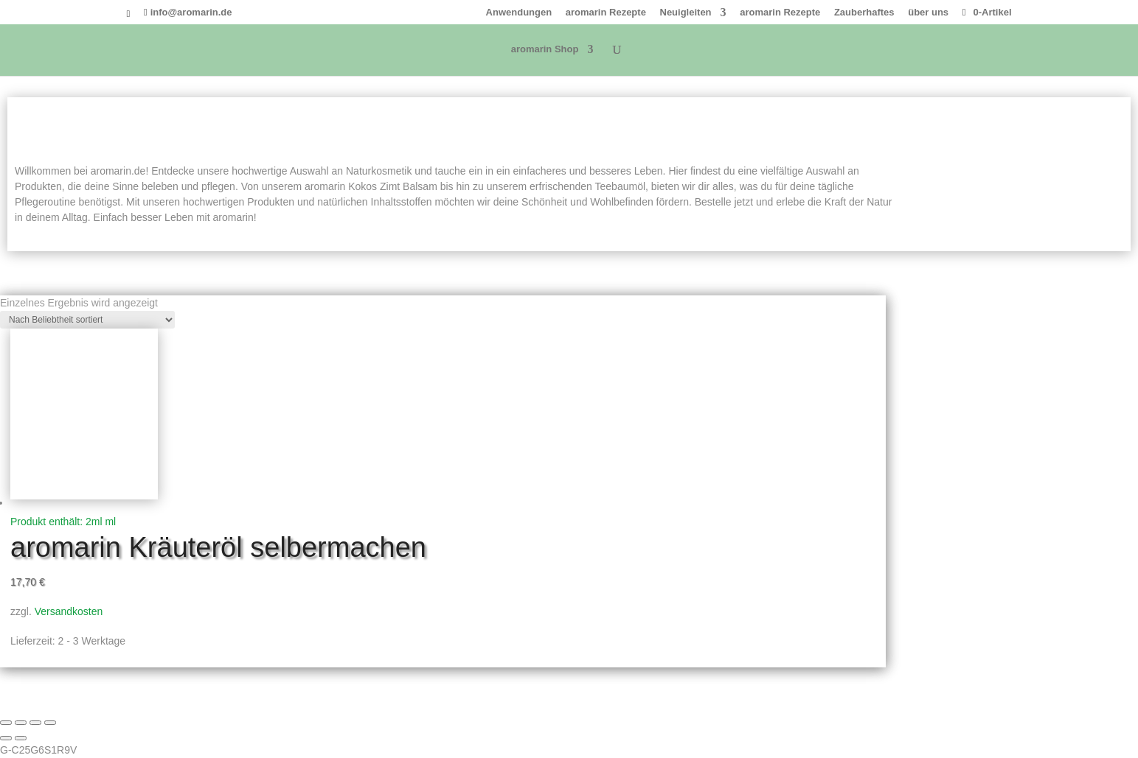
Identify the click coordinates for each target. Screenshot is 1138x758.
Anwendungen (519, 12)
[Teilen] (35, 722)
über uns (928, 12)
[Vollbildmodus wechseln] (21, 722)
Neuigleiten (686, 12)
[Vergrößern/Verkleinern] (6, 722)
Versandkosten (69, 611)
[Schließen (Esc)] (50, 722)
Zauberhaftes (864, 12)
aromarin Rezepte (606, 12)
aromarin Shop (545, 49)
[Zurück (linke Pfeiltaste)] (6, 738)
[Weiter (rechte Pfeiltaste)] (21, 738)
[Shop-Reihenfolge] (87, 320)
